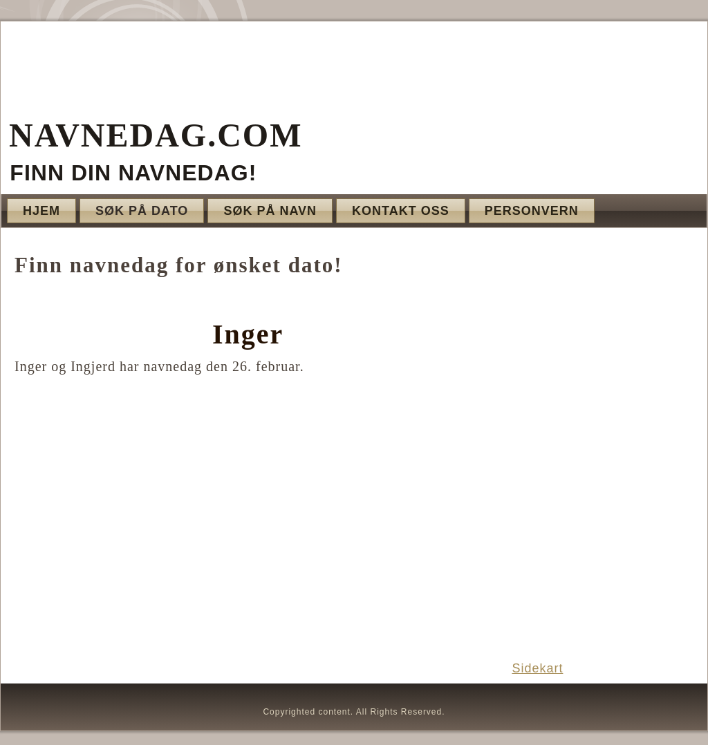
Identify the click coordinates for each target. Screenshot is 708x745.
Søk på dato (141, 211)
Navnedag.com (155, 135)
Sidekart (537, 668)
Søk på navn (270, 211)
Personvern (532, 211)
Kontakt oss (400, 211)
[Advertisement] (601, 443)
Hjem (41, 211)
